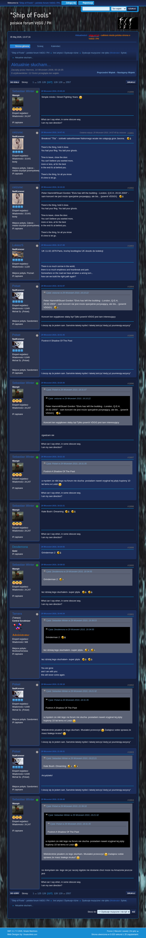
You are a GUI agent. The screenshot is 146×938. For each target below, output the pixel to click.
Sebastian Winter (23, 91)
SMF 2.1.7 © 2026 (14, 931)
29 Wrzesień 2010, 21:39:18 (53, 684)
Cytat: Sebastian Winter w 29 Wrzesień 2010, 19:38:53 (71, 620)
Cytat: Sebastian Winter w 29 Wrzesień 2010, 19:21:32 (71, 691)
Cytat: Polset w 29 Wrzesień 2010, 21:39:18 (66, 806)
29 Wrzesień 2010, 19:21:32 (53, 457)
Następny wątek (126, 72)
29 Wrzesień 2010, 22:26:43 (53, 799)
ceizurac (17, 132)
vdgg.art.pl (94, 35)
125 (39, 82)
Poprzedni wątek (106, 72)
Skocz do (92, 912)
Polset (16, 286)
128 (56, 82)
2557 (68, 82)
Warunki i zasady (121, 931)
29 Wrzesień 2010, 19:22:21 (53, 506)
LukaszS (17, 245)
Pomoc (110, 931)
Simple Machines (30, 931)
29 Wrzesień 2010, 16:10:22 (53, 187)
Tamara (17, 613)
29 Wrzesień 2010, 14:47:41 (53, 132)
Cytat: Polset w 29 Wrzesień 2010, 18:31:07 (66, 390)
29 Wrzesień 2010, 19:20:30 (53, 383)
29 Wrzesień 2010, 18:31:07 (53, 286)
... (36, 82)
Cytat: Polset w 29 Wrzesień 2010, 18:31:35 (66, 463)
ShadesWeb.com (30, 934)
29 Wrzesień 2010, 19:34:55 (53, 547)
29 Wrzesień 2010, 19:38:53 (53, 565)
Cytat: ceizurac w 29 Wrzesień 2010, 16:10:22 (67, 293)
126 (44, 82)
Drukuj (131, 82)
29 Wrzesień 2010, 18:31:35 (53, 335)
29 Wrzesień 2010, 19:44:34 (53, 614)
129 (60, 82)
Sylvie (123, 53)
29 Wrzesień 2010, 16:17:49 (53, 245)
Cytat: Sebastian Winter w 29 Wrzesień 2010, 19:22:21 (71, 758)
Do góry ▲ (134, 931)
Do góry (14, 893)
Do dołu (14, 82)
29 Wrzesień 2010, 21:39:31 (53, 751)
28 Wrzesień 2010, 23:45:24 (53, 91)
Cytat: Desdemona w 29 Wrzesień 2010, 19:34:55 (69, 572)
